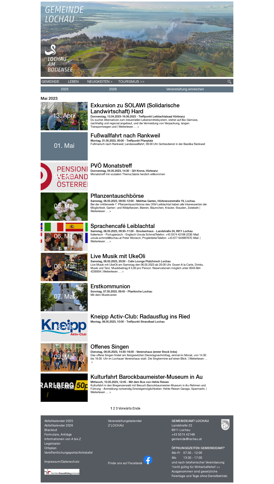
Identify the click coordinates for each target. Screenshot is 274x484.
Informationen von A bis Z (62, 439)
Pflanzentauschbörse (117, 196)
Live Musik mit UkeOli (118, 256)
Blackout (50, 430)
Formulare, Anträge (58, 434)
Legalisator (52, 443)
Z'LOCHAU (116, 425)
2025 (64, 89)
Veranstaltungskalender (125, 421)
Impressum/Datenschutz (61, 461)
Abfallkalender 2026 (58, 425)
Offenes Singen (110, 347)
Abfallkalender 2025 (58, 421)
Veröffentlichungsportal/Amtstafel (68, 452)
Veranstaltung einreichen (185, 89)
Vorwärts (125, 408)
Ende (136, 408)
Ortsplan (50, 448)
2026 (113, 89)
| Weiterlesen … (128, 126)
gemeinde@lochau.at (187, 439)
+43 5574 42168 (183, 434)
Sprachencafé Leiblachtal (123, 226)
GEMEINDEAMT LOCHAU (190, 421)
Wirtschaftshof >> (207, 467)
